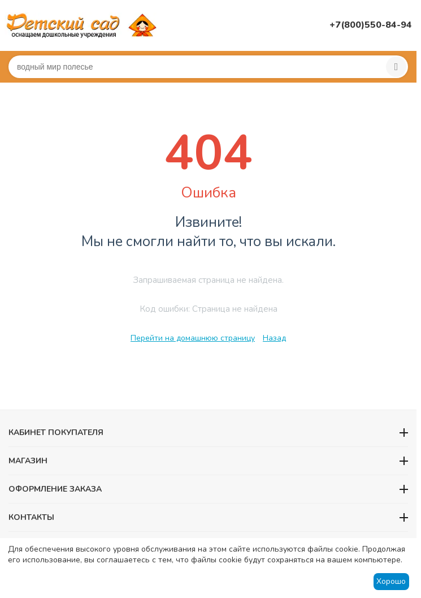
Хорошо (391, 581)
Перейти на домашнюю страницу (193, 338)
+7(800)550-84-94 (370, 25)
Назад (274, 338)
